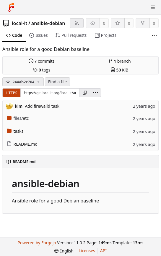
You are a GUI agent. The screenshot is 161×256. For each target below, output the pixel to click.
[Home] (11, 7)
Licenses (87, 250)
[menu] (95, 92)
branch (119, 61)
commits (42, 61)
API (103, 250)
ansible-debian (48, 23)
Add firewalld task (42, 106)
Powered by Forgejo (37, 242)
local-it (19, 23)
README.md (22, 144)
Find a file (57, 81)
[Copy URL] (84, 92)
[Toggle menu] (152, 7)
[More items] (154, 35)
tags (41, 70)
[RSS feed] (77, 23)
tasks (15, 131)
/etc (18, 118)
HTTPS (11, 92)
